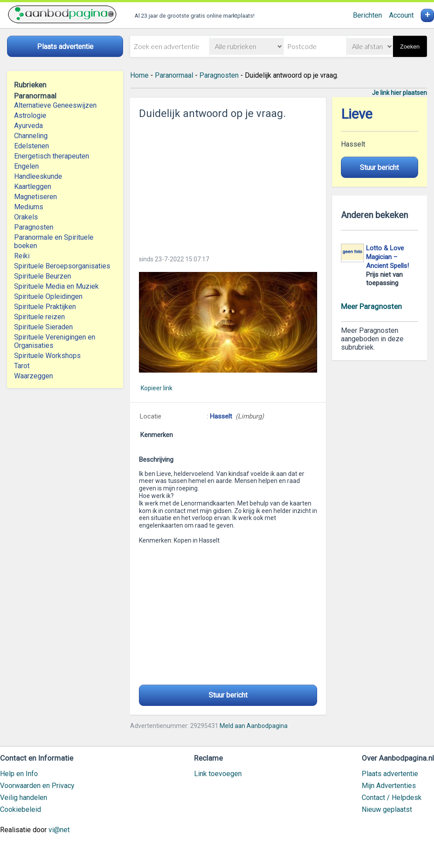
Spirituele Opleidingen (48, 296)
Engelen (26, 166)
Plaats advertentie (390, 773)
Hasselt (221, 416)
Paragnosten (33, 227)
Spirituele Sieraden (43, 327)
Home (139, 75)
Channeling (31, 136)
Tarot (22, 366)
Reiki (22, 256)
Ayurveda (28, 125)
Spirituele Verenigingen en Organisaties (54, 341)
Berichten (367, 15)
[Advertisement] (228, 184)
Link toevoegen (218, 773)
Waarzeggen (33, 376)
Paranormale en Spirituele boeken (54, 241)
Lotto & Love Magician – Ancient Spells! (387, 257)
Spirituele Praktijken (45, 306)
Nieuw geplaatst (387, 809)
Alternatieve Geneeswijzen (55, 105)
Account (401, 15)
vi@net (59, 830)
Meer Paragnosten (371, 306)
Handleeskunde (38, 176)
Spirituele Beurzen (42, 276)
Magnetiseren (35, 196)
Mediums (28, 207)
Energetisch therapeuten (51, 156)
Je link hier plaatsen (399, 92)
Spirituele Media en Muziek (56, 286)
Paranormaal (174, 75)
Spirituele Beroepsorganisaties (62, 266)
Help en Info (19, 773)
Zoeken (409, 46)
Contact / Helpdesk (392, 797)
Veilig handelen (23, 797)
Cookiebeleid (20, 809)
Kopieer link (156, 388)
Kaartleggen (32, 186)
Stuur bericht (228, 695)
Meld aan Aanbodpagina (254, 725)
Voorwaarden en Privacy (37, 785)
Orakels (26, 217)
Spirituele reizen (39, 317)
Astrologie (30, 115)
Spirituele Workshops (47, 355)
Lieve (356, 114)
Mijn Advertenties (389, 785)
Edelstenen (31, 146)
